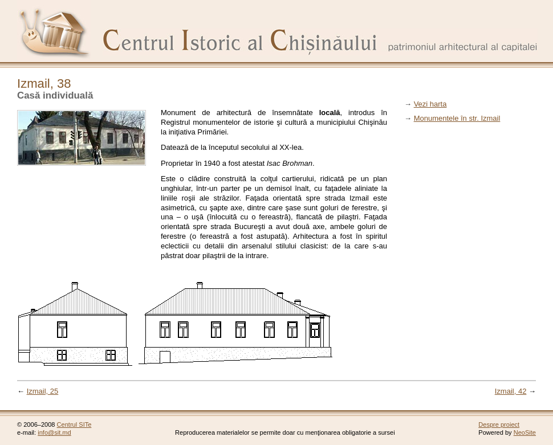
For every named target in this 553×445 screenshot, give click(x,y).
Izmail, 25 (43, 391)
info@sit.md (54, 432)
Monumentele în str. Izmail (457, 118)
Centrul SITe (74, 424)
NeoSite (525, 432)
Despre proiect (498, 424)
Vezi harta (430, 104)
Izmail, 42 (511, 391)
